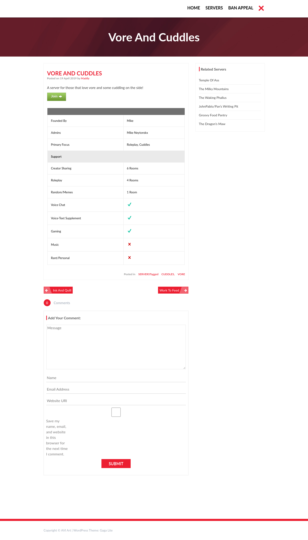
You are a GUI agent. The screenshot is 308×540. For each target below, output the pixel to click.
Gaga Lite (106, 530)
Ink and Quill (62, 290)
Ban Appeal (240, 7)
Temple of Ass (209, 80)
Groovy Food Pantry (213, 115)
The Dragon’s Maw (212, 124)
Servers (214, 7)
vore (181, 274)
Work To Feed (169, 290)
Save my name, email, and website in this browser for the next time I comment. (57, 437)
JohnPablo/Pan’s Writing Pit (218, 106)
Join (56, 96)
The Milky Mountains (214, 89)
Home (193, 7)
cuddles (167, 274)
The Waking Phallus (213, 98)
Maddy (85, 78)
